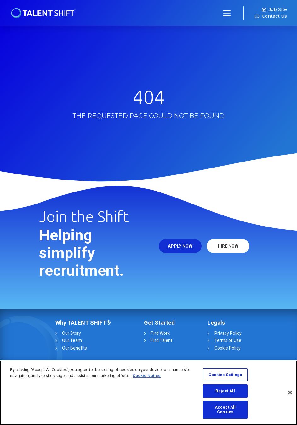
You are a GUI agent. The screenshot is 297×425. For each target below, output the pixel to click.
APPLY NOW (180, 246)
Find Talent (161, 340)
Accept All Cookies (225, 410)
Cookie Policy (227, 348)
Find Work (160, 333)
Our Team (73, 340)
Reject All (225, 390)
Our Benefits (75, 348)
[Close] (290, 392)
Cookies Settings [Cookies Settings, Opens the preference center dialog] (225, 374)
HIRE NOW (228, 246)
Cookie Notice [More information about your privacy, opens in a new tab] (147, 375)
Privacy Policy (227, 333)
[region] (148, 392)
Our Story (72, 333)
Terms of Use (227, 340)
